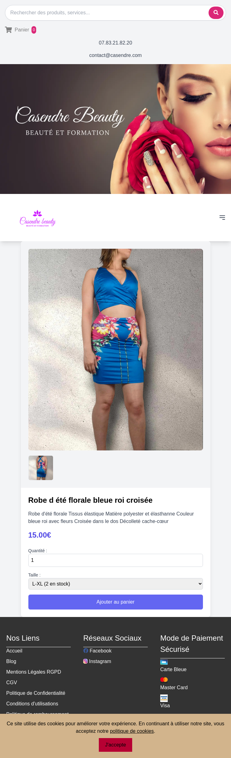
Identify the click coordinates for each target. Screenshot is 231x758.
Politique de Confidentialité (35, 693)
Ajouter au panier (116, 602)
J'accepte (115, 744)
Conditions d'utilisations (32, 703)
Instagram (97, 661)
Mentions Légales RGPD (33, 672)
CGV (11, 682)
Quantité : (37, 550)
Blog (11, 661)
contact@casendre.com (115, 55)
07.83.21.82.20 (115, 42)
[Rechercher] (115, 13)
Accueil (14, 650)
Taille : (34, 574)
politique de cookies (132, 731)
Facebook (97, 650)
